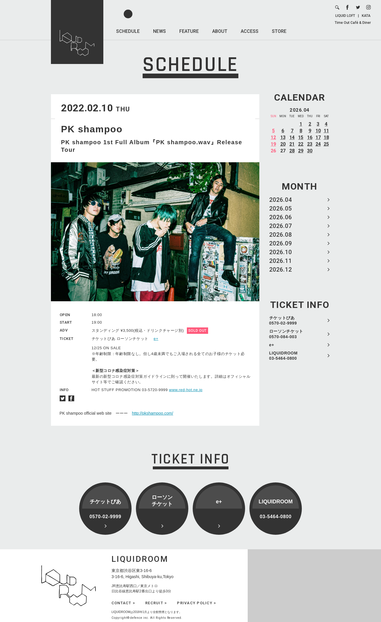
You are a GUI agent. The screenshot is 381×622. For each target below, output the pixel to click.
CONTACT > (123, 603)
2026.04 (280, 200)
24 (318, 144)
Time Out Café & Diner (353, 23)
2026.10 (280, 252)
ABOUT (219, 31)
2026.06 (280, 217)
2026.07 (280, 226)
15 (300, 137)
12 (273, 137)
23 (309, 144)
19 (273, 144)
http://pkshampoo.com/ (152, 413)
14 (292, 137)
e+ (271, 345)
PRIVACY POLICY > (196, 603)
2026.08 (280, 235)
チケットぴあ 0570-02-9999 (283, 320)
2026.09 (280, 243)
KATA (366, 16)
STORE (279, 31)
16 (309, 137)
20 (283, 144)
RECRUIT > (156, 603)
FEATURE (189, 31)
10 (318, 130)
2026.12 (280, 269)
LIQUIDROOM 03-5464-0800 (283, 356)
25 (326, 144)
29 (300, 151)
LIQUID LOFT (345, 16)
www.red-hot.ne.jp (186, 390)
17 (318, 137)
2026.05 (280, 208)
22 (300, 144)
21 (292, 144)
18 (326, 137)
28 (292, 151)
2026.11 (280, 261)
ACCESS (249, 31)
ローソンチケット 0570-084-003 (286, 334)
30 (309, 151)
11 (326, 130)
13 (283, 137)
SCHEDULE (128, 31)
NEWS (159, 31)
